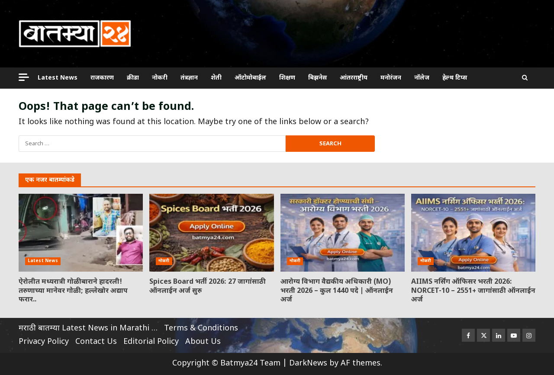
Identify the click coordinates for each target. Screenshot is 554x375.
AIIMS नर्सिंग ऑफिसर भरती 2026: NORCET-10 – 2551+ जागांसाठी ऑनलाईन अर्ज (473, 233)
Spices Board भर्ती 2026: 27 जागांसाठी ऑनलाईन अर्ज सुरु (211, 233)
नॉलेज (421, 78)
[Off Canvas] (24, 77)
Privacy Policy (44, 342)
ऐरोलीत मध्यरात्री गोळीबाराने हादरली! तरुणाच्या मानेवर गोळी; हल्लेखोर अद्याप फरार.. (81, 233)
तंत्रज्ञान (189, 78)
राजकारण (102, 78)
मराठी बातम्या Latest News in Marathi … (88, 328)
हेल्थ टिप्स (454, 78)
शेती (216, 78)
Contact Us (96, 342)
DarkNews (308, 364)
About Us (203, 342)
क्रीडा (133, 78)
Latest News (57, 78)
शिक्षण (287, 78)
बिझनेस (317, 78)
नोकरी (159, 78)
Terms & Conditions (201, 328)
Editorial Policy (151, 342)
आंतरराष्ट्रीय (353, 78)
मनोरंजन (390, 78)
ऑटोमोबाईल (250, 78)
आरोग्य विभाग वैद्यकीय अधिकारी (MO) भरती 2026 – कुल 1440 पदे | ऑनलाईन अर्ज (342, 233)
